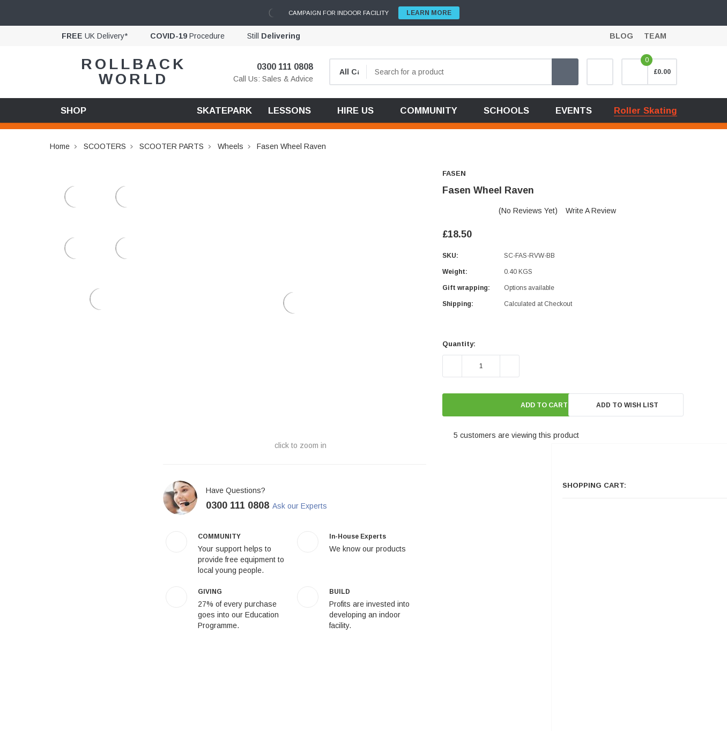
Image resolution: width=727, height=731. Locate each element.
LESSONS (289, 111)
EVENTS (573, 111)
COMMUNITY (428, 111)
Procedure (187, 36)
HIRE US (355, 111)
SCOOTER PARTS (171, 146)
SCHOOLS (506, 111)
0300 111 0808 (278, 66)
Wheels (230, 146)
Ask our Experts (309, 506)
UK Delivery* (95, 36)
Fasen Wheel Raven (291, 146)
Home (60, 146)
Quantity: (459, 344)
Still (273, 36)
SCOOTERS (105, 146)
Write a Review (591, 210)
